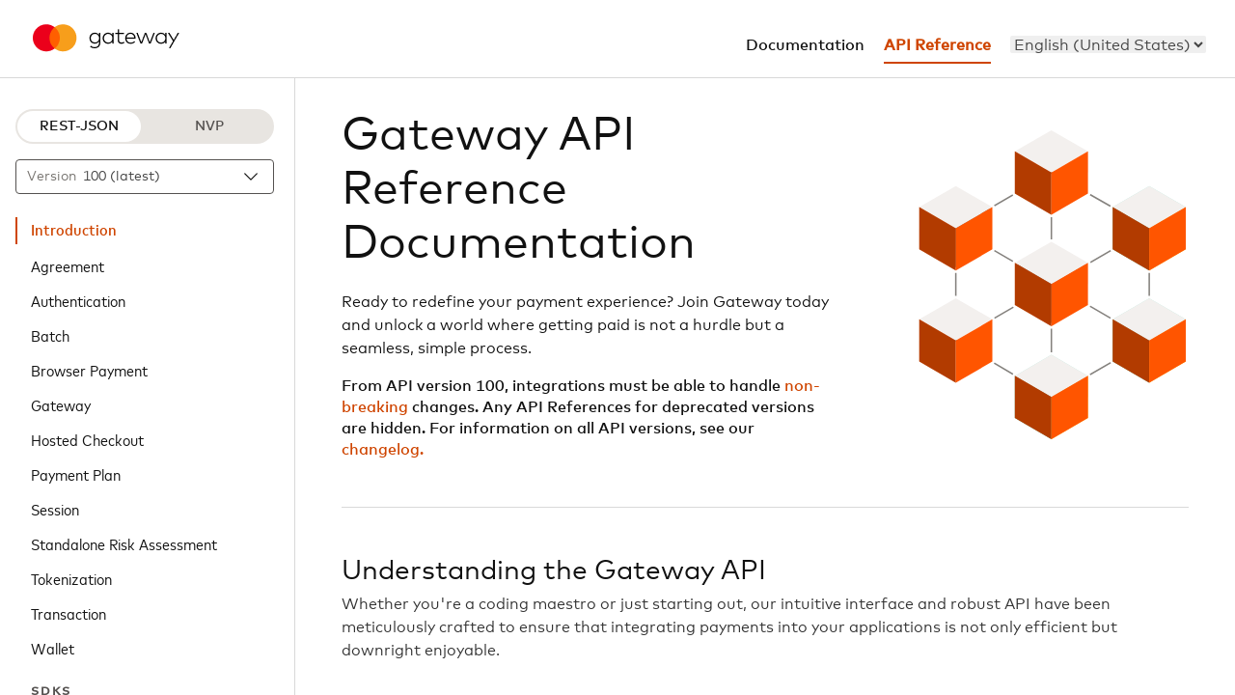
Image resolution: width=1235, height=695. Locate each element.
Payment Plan (76, 474)
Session (55, 508)
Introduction (74, 230)
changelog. (383, 450)
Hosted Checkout (87, 439)
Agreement (67, 265)
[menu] (1108, 44)
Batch (50, 335)
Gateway (61, 404)
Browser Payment (89, 369)
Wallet (52, 647)
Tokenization (71, 578)
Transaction (68, 613)
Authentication (78, 300)
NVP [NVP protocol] (209, 126)
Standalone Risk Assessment (124, 543)
